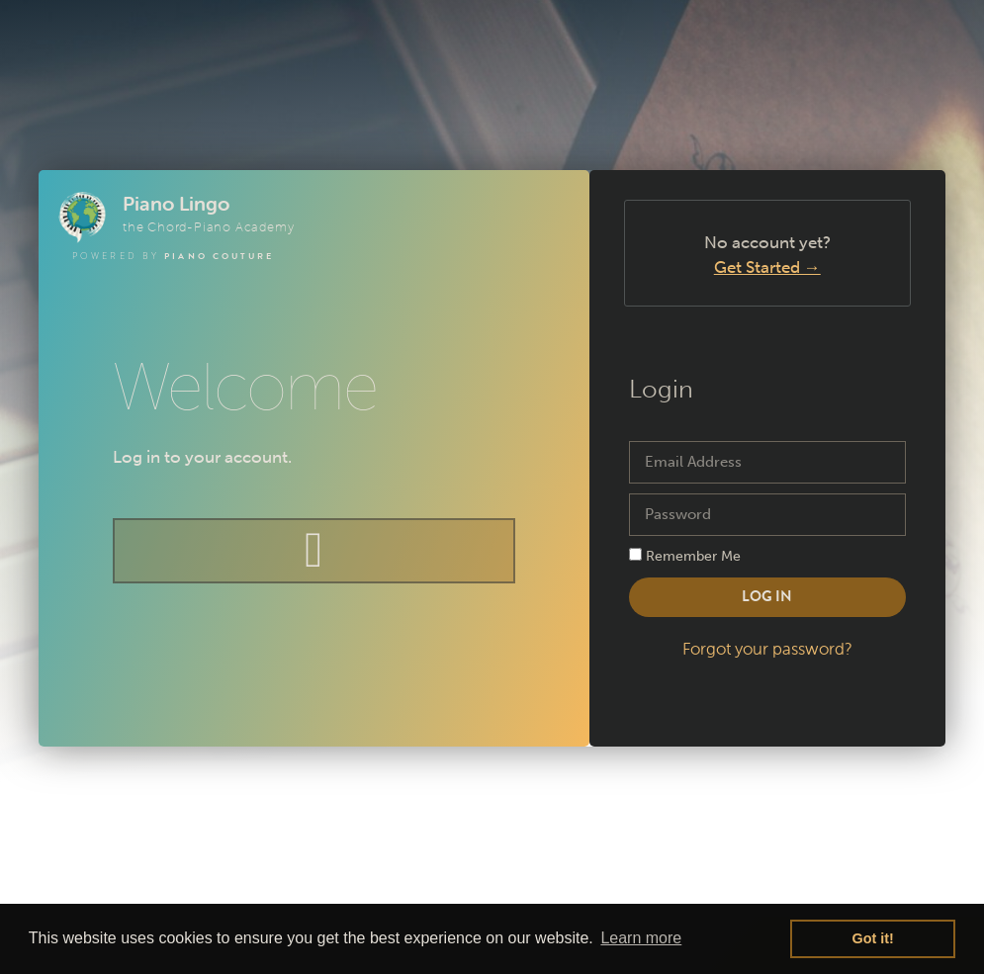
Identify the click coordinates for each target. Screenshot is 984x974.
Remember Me (685, 556)
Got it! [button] (873, 938)
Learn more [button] (640, 938)
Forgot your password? (767, 649)
